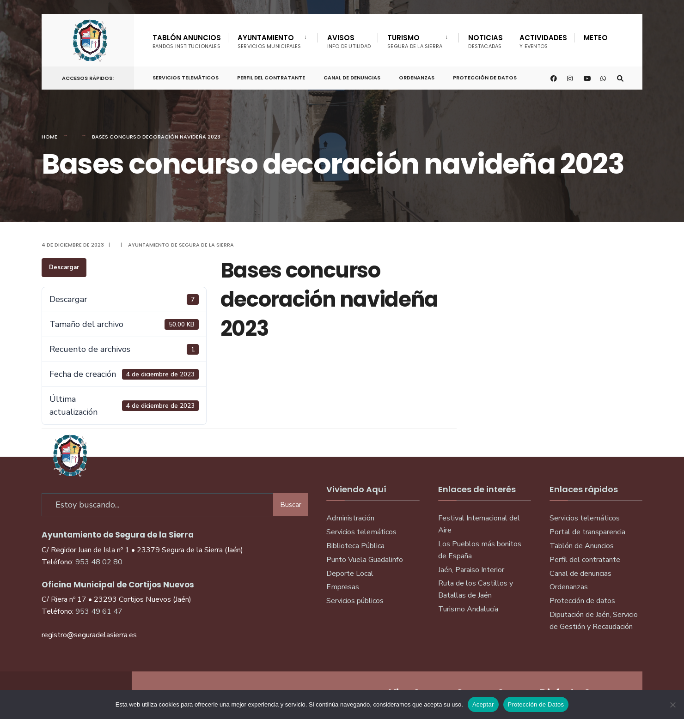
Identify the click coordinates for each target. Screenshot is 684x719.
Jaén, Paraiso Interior (471, 570)
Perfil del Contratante (271, 77)
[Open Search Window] (620, 78)
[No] (672, 704)
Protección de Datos (485, 77)
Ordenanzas (416, 77)
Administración (350, 518)
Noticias (485, 41)
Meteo (596, 37)
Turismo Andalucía (468, 609)
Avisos (349, 41)
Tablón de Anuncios (582, 546)
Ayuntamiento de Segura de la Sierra (181, 244)
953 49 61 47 (98, 611)
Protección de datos (582, 601)
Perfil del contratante (585, 560)
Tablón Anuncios (187, 41)
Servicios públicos (355, 601)
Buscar (290, 504)
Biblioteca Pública (355, 546)
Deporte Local (349, 573)
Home (49, 136)
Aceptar (483, 704)
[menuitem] (273, 39)
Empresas (342, 587)
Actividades (543, 41)
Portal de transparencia (587, 532)
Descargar (64, 267)
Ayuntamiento (269, 41)
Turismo (414, 41)
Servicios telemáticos (186, 77)
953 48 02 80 (98, 562)
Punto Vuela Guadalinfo (364, 560)
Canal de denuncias (352, 77)
